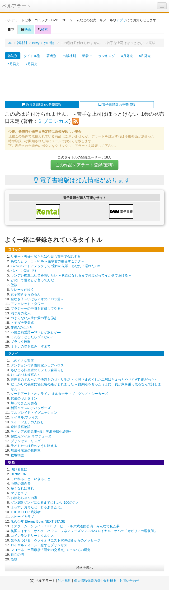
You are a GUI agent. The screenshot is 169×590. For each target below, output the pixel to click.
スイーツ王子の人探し (27, 422)
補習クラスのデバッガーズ (31, 408)
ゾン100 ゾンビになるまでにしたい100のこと (45, 502)
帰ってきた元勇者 (24, 403)
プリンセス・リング (26, 441)
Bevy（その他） (44, 43)
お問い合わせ (129, 580)
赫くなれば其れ (22, 488)
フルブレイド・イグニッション (34, 412)
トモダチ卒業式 (22, 323)
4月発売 (127, 56)
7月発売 (32, 64)
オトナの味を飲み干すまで (31, 346)
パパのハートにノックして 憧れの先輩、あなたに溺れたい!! (55, 266)
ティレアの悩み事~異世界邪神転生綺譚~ (41, 431)
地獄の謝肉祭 (21, 483)
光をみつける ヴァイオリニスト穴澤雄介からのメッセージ (55, 540)
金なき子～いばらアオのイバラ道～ (37, 299)
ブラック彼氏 (21, 341)
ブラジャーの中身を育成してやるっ (37, 308)
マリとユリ (19, 493)
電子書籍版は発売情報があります (82, 180)
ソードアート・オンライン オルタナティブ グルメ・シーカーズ (59, 394)
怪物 (14, 559)
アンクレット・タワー (27, 304)
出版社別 (69, 56)
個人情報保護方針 (87, 580)
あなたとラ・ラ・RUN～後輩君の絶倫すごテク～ (47, 261)
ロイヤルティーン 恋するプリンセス (39, 545)
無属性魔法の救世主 (26, 450)
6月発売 (13, 64)
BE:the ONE (20, 474)
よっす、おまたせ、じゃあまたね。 (37, 507)
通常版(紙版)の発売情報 (41, 104)
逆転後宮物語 (21, 427)
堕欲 (14, 285)
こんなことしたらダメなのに (32, 337)
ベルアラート (16, 6)
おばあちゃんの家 (24, 498)
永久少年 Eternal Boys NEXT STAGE (38, 521)
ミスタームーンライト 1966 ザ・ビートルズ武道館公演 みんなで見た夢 (65, 526)
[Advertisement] (82, 84)
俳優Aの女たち (22, 327)
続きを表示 (84, 567)
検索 (43, 29)
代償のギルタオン (24, 398)
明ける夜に (19, 469)
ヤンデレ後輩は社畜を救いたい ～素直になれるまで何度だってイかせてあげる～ (71, 275)
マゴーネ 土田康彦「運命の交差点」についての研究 (50, 550)
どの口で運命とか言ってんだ (32, 280)
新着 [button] (87, 56)
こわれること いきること (31, 479)
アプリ (121, 20)
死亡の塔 (17, 554)
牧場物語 (17, 455)
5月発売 (145, 56)
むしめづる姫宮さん (26, 375)
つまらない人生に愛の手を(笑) (33, 318)
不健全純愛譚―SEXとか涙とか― (36, 332)
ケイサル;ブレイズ (24, 417)
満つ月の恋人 (21, 313)
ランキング (106, 56)
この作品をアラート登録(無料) (84, 165)
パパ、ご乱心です (24, 271)
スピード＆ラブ (22, 517)
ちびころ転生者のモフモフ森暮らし (37, 370)
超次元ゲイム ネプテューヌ (31, 436)
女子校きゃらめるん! (26, 294)
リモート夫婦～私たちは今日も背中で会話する (45, 256)
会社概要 (110, 580)
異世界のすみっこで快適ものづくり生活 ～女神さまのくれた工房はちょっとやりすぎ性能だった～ (84, 379)
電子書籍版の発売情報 (117, 104)
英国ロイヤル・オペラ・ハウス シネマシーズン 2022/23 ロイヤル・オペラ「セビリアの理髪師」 (84, 531)
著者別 (51, 56)
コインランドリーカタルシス (32, 535)
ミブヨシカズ (53, 121)
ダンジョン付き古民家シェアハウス (37, 365)
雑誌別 (22, 43)
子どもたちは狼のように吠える (34, 446)
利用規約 (64, 580)
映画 (26, 29)
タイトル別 (32, 56)
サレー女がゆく (22, 289)
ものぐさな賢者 (22, 360)
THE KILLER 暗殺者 (26, 512)
